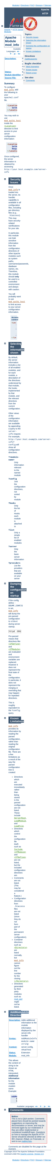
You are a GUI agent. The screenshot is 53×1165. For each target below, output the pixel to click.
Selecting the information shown (17, 348)
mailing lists (26, 1141)
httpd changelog (32, 67)
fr (11, 54)
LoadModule (20, 821)
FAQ (32, 5)
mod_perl (18, 999)
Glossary (39, 5)
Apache (7, 30)
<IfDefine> (14, 644)
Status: (8, 72)
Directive (15, 1015)
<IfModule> (14, 649)
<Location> (10, 126)
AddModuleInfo (31, 59)
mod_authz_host (12, 121)
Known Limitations (33, 51)
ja (14, 54)
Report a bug (31, 73)
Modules (15, 5)
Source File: (10, 78)
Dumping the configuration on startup (18, 589)
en (18, 51)
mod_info (9, 90)
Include (18, 849)
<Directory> (20, 947)
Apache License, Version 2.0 (32, 1154)
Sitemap (47, 5)
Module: (13, 1055)
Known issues (31, 70)
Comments (30, 80)
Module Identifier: (13, 75)
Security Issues (32, 37)
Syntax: (12, 1038)
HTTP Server (18, 30)
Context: (13, 1047)
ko (19, 54)
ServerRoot (20, 818)
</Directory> (21, 981)
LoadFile (19, 826)
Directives (25, 5)
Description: (10, 58)
